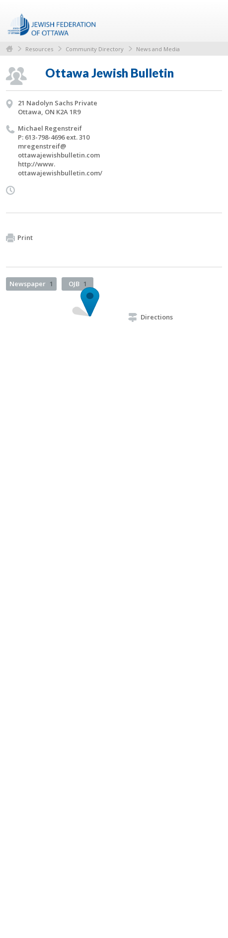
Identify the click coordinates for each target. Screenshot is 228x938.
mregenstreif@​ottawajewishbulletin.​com (59, 150)
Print (19, 238)
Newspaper (31, 283)
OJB (78, 283)
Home (9, 49)
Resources (39, 49)
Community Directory (95, 49)
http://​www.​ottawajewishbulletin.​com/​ (60, 168)
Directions (150, 317)
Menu (210, 21)
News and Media (158, 49)
